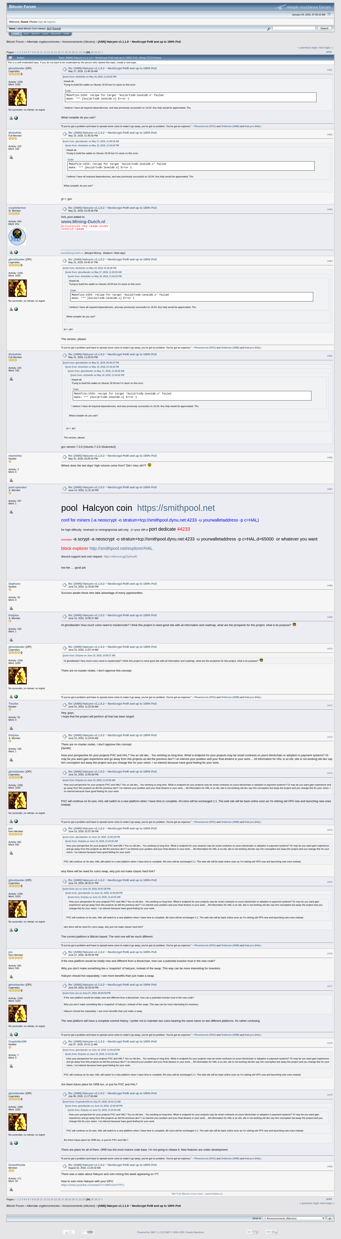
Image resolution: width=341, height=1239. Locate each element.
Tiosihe (13, 703)
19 (69, 52)
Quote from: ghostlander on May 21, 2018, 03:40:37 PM (90, 363)
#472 (330, 737)
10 (37, 52)
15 (55, 52)
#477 (330, 986)
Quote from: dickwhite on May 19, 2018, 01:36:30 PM (89, 268)
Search (36, 34)
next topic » (326, 47)
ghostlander (16, 68)
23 (83, 52)
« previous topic (308, 47)
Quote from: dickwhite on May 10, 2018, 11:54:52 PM (89, 77)
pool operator (17, 487)
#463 (330, 209)
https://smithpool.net (176, 508)
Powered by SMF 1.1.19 (150, 1232)
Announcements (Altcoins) (78, 41)
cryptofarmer (17, 207)
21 (76, 52)
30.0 (49, 28)
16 (59, 52)
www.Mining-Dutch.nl (83, 221)
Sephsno (14, 583)
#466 (330, 457)
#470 (330, 648)
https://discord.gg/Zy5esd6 (120, 556)
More (66, 34)
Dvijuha (13, 615)
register (51, 21)
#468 (330, 585)
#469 (330, 617)
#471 (330, 705)
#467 (330, 489)
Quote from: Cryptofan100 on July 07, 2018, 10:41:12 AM (91, 1102)
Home (16, 34)
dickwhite (14, 132)
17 (62, 52)
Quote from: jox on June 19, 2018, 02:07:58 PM (86, 889)
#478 (330, 1043)
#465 (330, 356)
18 (66, 52)
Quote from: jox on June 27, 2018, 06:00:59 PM (86, 993)
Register (56, 34)
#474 (330, 830)
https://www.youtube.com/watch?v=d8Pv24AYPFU (92, 1185)
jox (10, 828)
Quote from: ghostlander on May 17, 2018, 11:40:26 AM (90, 141)
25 (92, 52)
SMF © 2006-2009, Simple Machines (184, 1232)
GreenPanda (16, 1165)
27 (99, 52)
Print (329, 52)
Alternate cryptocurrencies (43, 41)
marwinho (15, 455)
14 (51, 52)
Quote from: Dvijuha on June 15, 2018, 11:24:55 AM (88, 780)
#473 (330, 773)
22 (80, 52)
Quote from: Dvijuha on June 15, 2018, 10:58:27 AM (88, 655)
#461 (330, 70)
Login (45, 34)
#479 (330, 1095)
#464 (330, 261)
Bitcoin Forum (15, 41)
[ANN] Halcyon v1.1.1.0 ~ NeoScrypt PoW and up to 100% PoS (139, 41)
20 (73, 52)
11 (41, 52)
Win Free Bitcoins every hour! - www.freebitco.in (197, 1193)
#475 (330, 882)
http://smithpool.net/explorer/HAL (121, 548)
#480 (330, 1166)
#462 (330, 134)
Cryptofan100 (17, 1041)
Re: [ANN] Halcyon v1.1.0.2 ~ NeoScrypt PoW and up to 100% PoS (112, 68)
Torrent (56, 28)
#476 (330, 953)
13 (48, 52)
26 (95, 52)
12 (44, 52)
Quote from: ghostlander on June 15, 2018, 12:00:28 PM (91, 837)
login (40, 21)
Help (26, 34)
